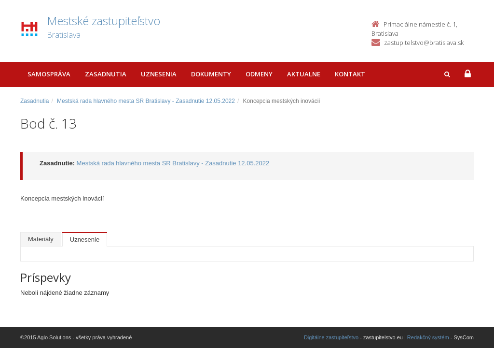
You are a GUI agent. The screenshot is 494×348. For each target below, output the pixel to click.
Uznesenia (159, 74)
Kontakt (350, 74)
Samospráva (48, 74)
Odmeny (259, 74)
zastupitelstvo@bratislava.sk (424, 42)
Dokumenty (211, 74)
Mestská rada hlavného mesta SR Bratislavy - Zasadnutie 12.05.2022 (146, 101)
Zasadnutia (105, 74)
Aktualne (303, 74)
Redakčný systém (428, 337)
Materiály (41, 239)
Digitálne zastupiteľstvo (331, 337)
